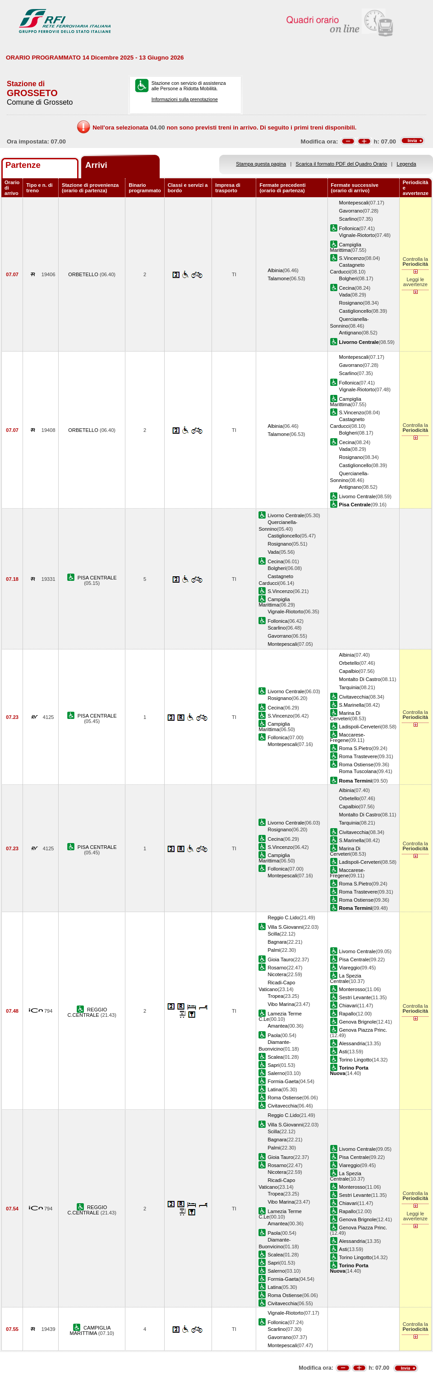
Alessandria (352, 1043)
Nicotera (276, 974)
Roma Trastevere (358, 756)
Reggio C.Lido (283, 917)
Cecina (347, 288)
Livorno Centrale (357, 496)
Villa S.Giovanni (285, 927)
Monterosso (352, 989)
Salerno (276, 1073)
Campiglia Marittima (345, 247)
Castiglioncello (355, 311)
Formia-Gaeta (282, 1081)
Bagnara (276, 942)
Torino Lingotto (355, 1059)
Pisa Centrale (354, 959)
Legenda (406, 164)
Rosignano (351, 303)
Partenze (23, 165)
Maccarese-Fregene (347, 737)
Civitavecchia (354, 697)
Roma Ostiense (356, 764)
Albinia (274, 270)
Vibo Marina (280, 1004)
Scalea (275, 1057)
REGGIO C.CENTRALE (87, 1012)
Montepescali (354, 202)
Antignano (350, 332)
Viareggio (349, 967)
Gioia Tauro (280, 959)
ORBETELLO (84, 274)
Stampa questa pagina (261, 164)
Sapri (273, 1065)
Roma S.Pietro (355, 748)
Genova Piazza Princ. (363, 1030)
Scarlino (348, 219)
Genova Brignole (358, 1021)
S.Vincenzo (351, 258)
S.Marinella (351, 705)
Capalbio (349, 671)
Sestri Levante (355, 997)
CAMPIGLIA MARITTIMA (90, 1330)
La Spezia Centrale (345, 978)
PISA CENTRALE (97, 577)
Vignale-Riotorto (357, 235)
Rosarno (276, 967)
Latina (274, 1089)
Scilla (273, 933)
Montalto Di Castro (360, 679)
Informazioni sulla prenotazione (185, 99)
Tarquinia (349, 687)
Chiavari (348, 1005)
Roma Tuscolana (358, 771)
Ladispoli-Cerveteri (360, 726)
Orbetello (349, 663)
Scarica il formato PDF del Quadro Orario (341, 164)
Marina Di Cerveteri (345, 715)
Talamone (278, 278)
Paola (273, 1035)
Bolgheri (348, 278)
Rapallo (347, 1013)
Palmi (273, 950)
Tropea (275, 996)
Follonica (349, 228)
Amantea (277, 1026)
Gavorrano (351, 210)
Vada (344, 294)
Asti (343, 1051)
